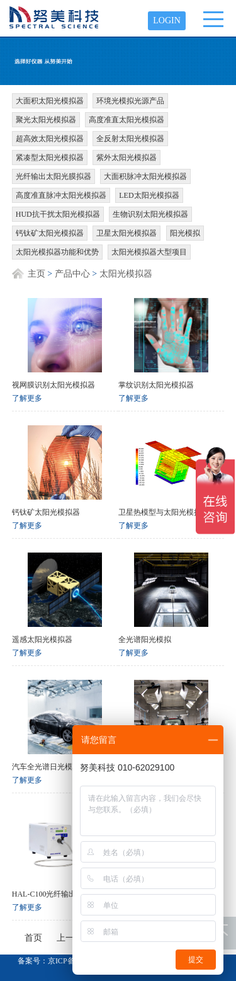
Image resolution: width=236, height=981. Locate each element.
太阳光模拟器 (125, 273)
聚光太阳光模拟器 (46, 119)
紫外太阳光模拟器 (126, 157)
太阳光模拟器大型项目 (149, 252)
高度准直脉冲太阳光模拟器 (61, 195)
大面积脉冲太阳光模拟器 (145, 176)
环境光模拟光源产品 (130, 100)
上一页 (70, 938)
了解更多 (27, 398)
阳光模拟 (185, 233)
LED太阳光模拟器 (149, 195)
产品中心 (72, 273)
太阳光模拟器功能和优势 (57, 252)
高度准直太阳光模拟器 (126, 119)
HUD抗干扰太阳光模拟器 (58, 214)
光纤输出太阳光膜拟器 (53, 176)
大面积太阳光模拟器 (50, 100)
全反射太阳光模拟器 (130, 138)
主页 (36, 273)
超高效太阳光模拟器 (50, 138)
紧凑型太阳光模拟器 (50, 157)
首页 (33, 938)
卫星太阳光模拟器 (126, 233)
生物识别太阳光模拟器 (150, 214)
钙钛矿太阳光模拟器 (50, 233)
